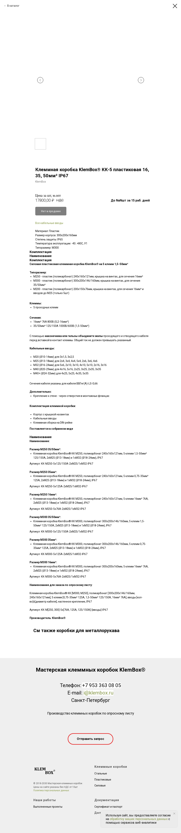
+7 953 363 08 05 (101, 685)
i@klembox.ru (98, 693)
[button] (90, 739)
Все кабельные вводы (49, 223)
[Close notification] (174, 813)
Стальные (100, 773)
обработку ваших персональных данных (139, 819)
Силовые (100, 785)
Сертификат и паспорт (108, 806)
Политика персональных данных (51, 790)
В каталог (13, 5)
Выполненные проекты (47, 806)
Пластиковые (102, 779)
